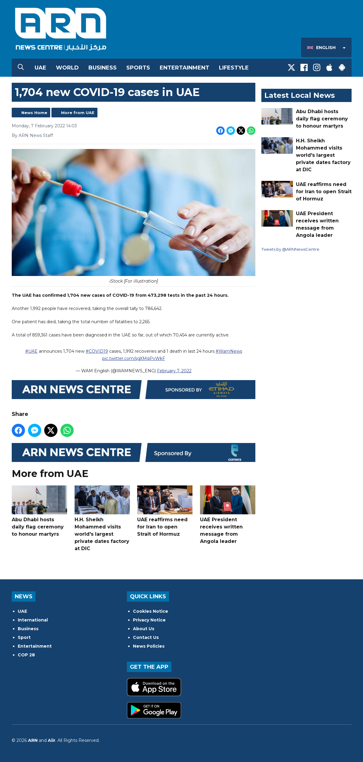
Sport (24, 637)
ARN (33, 740)
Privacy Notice (149, 620)
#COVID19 (96, 351)
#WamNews (228, 351)
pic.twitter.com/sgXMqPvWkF (133, 358)
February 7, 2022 (174, 370)
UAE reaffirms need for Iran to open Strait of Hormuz (164, 511)
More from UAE (77, 112)
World (67, 67)
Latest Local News (299, 95)
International (33, 620)
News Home (34, 112)
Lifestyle (234, 67)
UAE (40, 67)
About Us (143, 628)
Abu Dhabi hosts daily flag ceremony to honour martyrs (39, 511)
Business (102, 67)
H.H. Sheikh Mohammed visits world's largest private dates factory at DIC (102, 518)
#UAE (31, 351)
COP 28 (26, 655)
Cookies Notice (150, 611)
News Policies (149, 646)
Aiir (51, 740)
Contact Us (146, 637)
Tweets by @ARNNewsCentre (290, 249)
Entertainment (184, 67)
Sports (138, 67)
